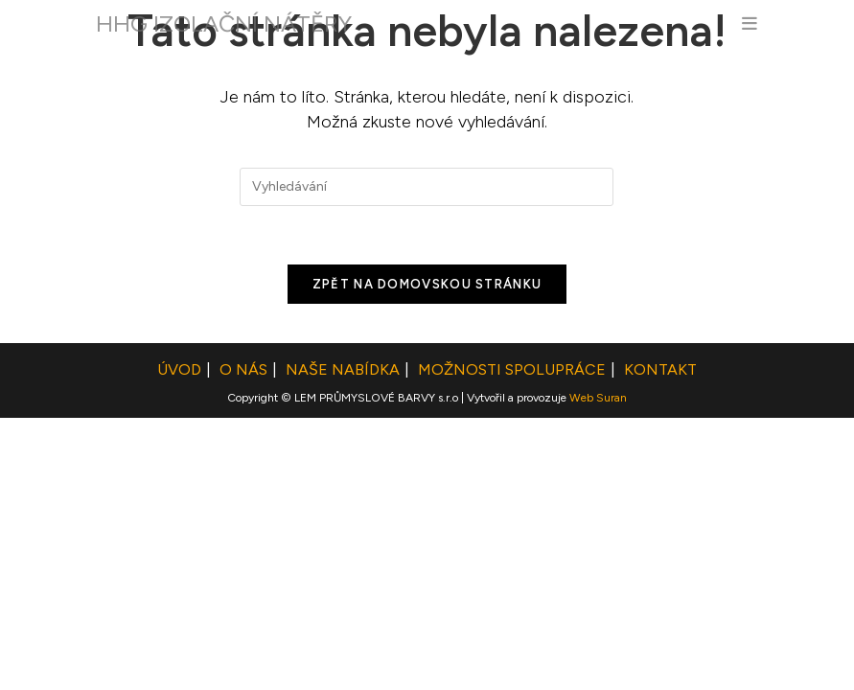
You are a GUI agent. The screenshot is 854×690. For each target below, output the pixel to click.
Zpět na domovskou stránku (427, 284)
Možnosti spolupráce (512, 641)
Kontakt (660, 641)
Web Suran (598, 670)
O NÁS (243, 641)
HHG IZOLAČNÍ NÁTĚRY (224, 23)
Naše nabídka (343, 641)
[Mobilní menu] (750, 23)
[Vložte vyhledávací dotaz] (426, 187)
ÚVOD (179, 641)
